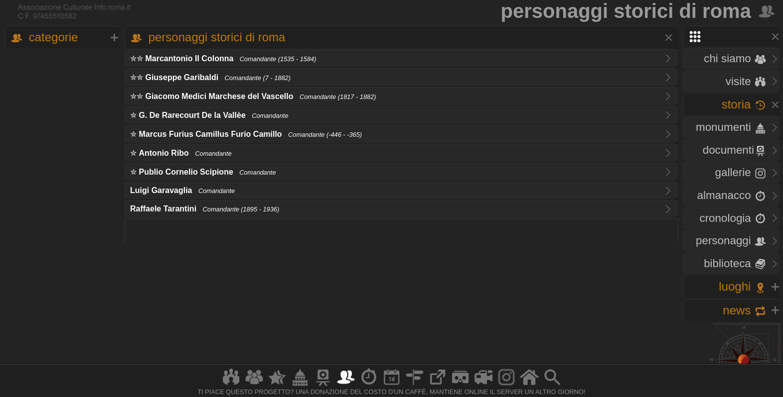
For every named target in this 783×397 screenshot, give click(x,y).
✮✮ (223, 58)
